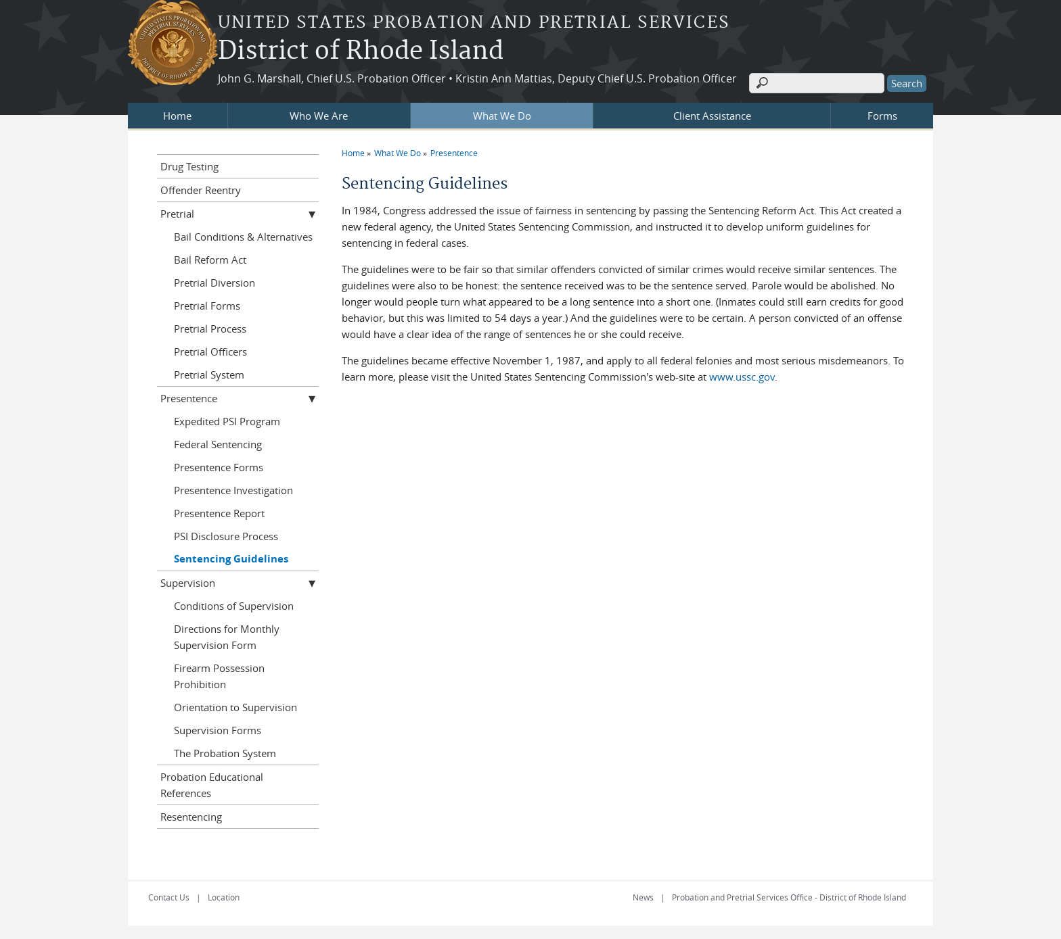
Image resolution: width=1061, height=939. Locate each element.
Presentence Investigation (233, 490)
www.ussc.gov (742, 376)
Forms (882, 115)
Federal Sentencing (218, 444)
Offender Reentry (200, 190)
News (643, 897)
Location (224, 897)
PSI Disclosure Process (226, 536)
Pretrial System (209, 374)
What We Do (502, 115)
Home (177, 115)
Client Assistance (712, 115)
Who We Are (319, 115)
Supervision (187, 582)
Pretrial (177, 213)
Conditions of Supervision (234, 605)
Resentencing (191, 816)
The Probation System (225, 753)
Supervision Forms (217, 730)
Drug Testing (189, 166)
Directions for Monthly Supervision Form (226, 637)
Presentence (454, 152)
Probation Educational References (211, 785)
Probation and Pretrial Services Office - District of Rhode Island (789, 897)
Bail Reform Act (210, 259)
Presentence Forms (218, 467)
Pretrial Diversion (214, 282)
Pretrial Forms (207, 305)
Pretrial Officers (210, 351)
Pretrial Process (210, 328)
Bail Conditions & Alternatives (243, 236)
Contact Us (168, 897)
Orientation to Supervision (235, 707)
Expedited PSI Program (227, 421)
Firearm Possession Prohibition (219, 676)
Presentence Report (219, 513)
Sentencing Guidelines (231, 559)
